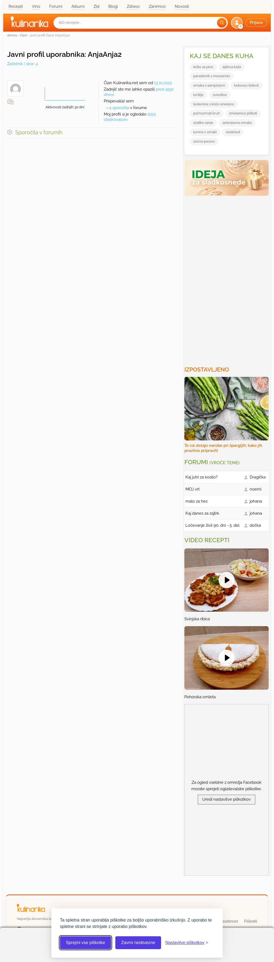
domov (12, 35)
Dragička (258, 477)
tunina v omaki (205, 132)
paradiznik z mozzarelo (211, 76)
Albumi (78, 6)
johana (256, 501)
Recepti (16, 6)
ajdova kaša (231, 67)
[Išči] (222, 23)
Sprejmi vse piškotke (85, 942)
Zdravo (133, 6)
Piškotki (250, 921)
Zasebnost (229, 921)
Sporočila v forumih (39, 132)
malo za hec (196, 501)
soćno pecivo (204, 141)
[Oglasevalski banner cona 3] (227, 278)
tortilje (198, 95)
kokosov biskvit (246, 85)
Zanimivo (157, 6)
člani (23, 35)
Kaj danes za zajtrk (202, 513)
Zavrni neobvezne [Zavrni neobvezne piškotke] (138, 942)
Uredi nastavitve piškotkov (226, 799)
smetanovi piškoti (243, 113)
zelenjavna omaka (237, 123)
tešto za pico (203, 67)
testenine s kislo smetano (213, 104)
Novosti (182, 6)
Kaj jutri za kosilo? (201, 477)
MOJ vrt (192, 489)
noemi (255, 489)
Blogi (113, 6)
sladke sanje (203, 123)
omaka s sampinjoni (209, 85)
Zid (96, 6)
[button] (249, 23)
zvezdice (220, 95)
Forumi (55, 6)
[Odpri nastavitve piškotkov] (186, 942)
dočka (255, 525)
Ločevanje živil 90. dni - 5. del (212, 525)
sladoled (233, 132)
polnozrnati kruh (206, 113)
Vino (36, 6)
